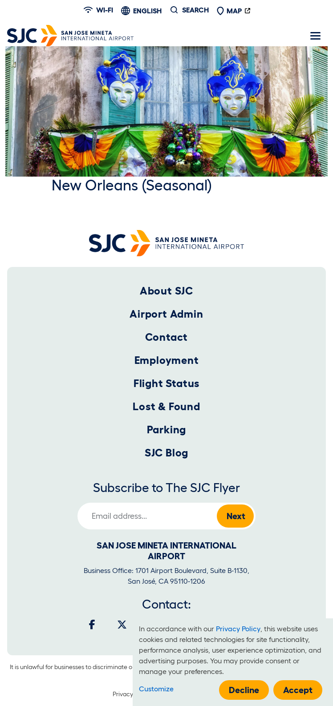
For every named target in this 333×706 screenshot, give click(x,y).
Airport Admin (166, 314)
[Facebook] (92, 624)
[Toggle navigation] (315, 35)
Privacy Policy (131, 694)
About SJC (166, 291)
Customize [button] (156, 689)
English (147, 11)
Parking (167, 430)
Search (195, 10)
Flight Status (166, 383)
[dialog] (233, 662)
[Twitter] (122, 624)
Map (229, 10)
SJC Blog (166, 453)
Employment (166, 360)
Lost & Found (166, 406)
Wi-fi (98, 10)
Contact (166, 337)
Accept (298, 690)
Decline (244, 690)
